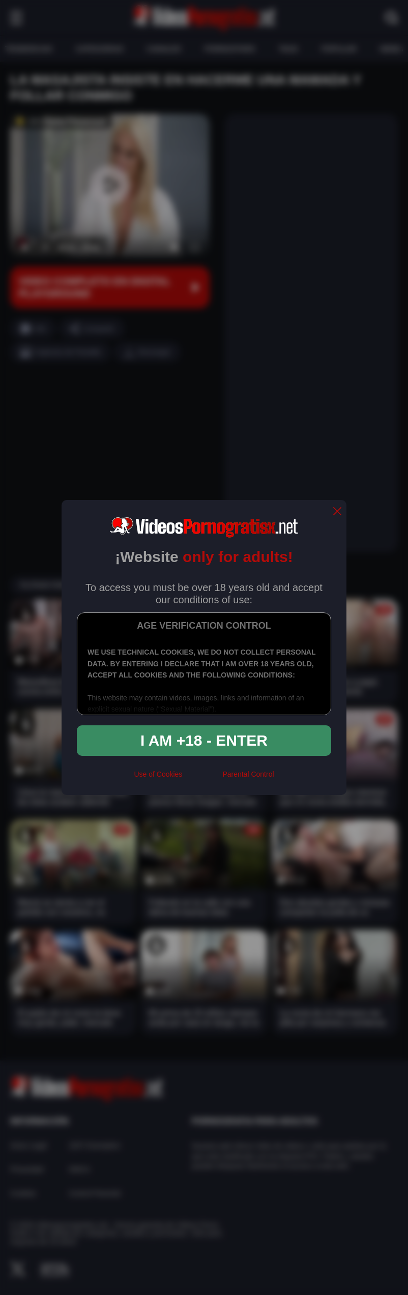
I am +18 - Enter (204, 740)
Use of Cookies (158, 774)
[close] (337, 512)
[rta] (202, 779)
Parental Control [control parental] (248, 774)
